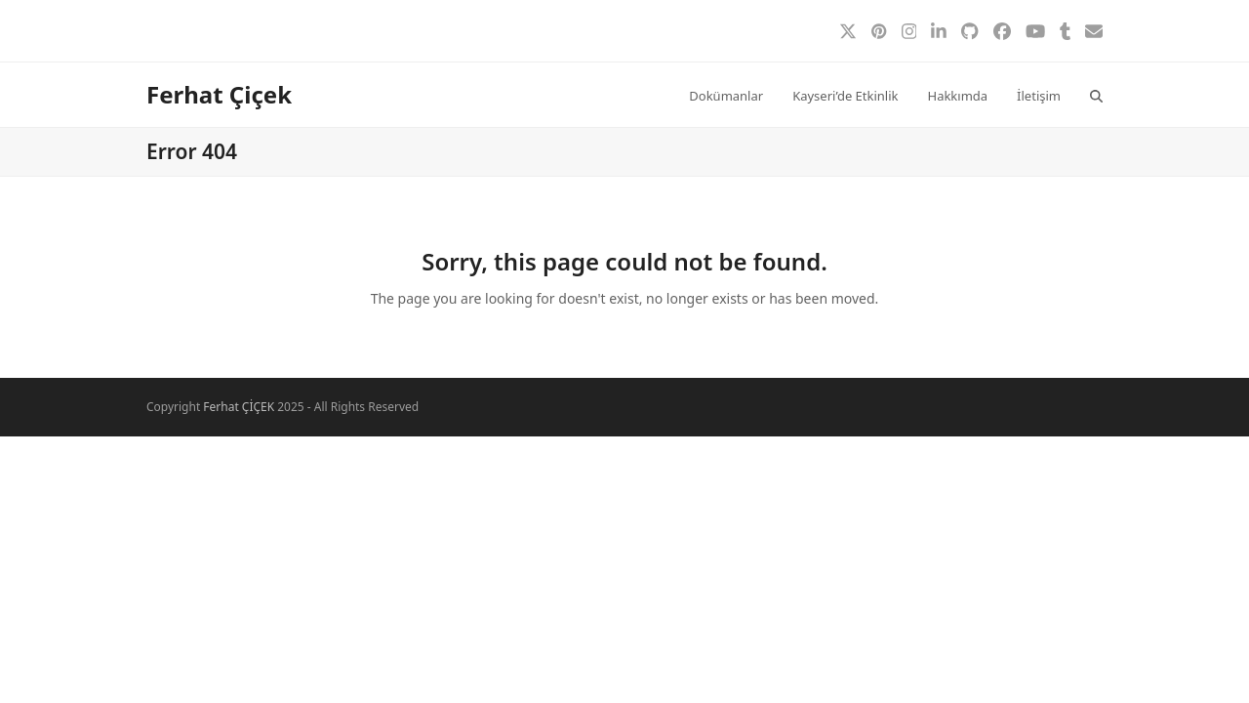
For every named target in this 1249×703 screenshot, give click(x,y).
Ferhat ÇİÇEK (238, 406)
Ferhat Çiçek (219, 94)
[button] (1096, 94)
